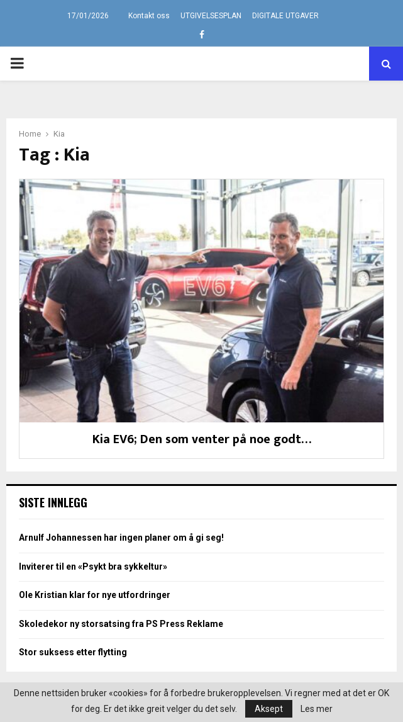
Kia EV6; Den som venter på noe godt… (201, 439)
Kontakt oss (149, 15)
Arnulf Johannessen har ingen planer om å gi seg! (121, 538)
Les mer (317, 708)
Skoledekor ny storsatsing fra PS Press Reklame (121, 624)
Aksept (269, 709)
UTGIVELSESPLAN (210, 15)
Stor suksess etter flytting (73, 652)
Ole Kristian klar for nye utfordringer (94, 595)
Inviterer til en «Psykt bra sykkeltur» (93, 566)
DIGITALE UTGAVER (285, 15)
